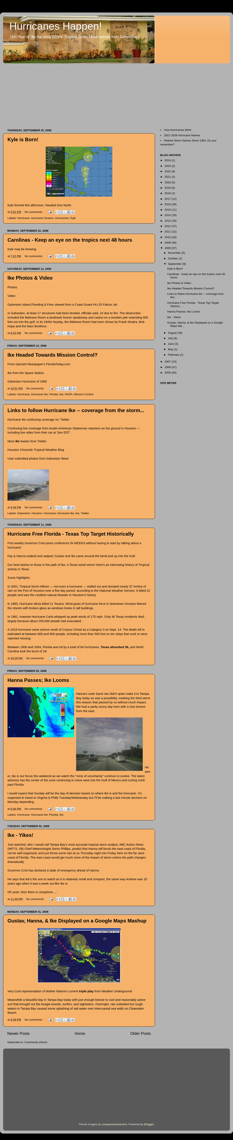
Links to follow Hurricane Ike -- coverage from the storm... (75, 410)
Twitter (64, 419)
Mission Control (83, 394)
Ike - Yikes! (20, 835)
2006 (168, 367)
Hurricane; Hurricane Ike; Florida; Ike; (40, 814)
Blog (61, 449)
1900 (43, 381)
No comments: (34, 212)
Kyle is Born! (22, 139)
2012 (168, 226)
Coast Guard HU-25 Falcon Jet (96, 304)
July (171, 338)
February (174, 354)
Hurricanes (62, 218)
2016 (168, 204)
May (171, 349)
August (172, 332)
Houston (37, 513)
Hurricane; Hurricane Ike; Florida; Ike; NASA (44, 394)
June (171, 343)
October (173, 258)
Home (80, 1033)
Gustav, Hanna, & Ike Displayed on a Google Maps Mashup (76, 921)
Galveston (53, 458)
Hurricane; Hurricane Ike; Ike (61, 513)
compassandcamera (114, 1124)
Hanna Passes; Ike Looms (38, 680)
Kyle (73, 218)
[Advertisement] (67, 94)
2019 (168, 187)
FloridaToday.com (58, 364)
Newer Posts (18, 1033)
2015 (168, 209)
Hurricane (23, 218)
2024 (168, 160)
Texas (25, 569)
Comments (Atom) (36, 1042)
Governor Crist (35, 543)
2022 (168, 171)
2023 (168, 166)
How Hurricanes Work (177, 129)
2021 (168, 176)
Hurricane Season (42, 218)
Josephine (46, 892)
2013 (168, 220)
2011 (168, 231)
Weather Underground (117, 991)
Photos (12, 287)
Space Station (34, 373)
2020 (168, 182)
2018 (168, 193)
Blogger (149, 1124)
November (175, 252)
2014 (168, 215)
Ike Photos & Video (30, 278)
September (175, 263)
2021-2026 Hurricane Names (182, 135)
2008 (168, 248)
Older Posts (140, 1033)
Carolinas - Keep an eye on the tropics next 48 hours (69, 240)
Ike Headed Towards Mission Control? (52, 355)
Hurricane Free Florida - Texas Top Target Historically (70, 534)
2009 (168, 242)
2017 (168, 198)
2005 (168, 372)
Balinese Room (35, 317)
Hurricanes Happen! (55, 26)
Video (11, 296)
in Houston (128, 428)
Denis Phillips (61, 848)
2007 (168, 361)
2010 (168, 237)
